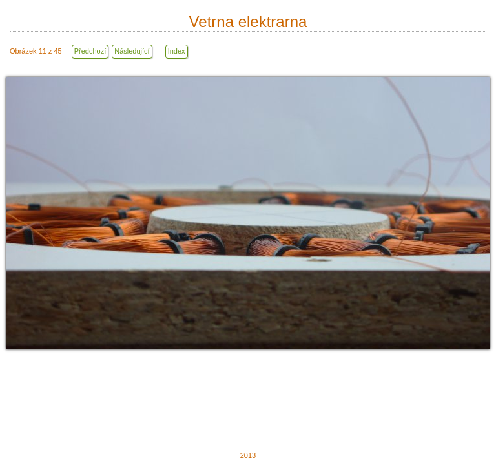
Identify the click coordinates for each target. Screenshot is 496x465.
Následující (131, 51)
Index (176, 51)
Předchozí (90, 51)
